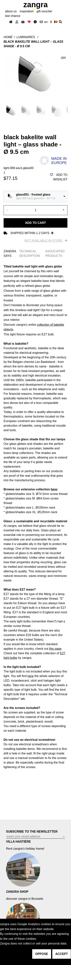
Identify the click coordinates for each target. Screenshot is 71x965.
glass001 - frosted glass (33, 194)
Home (8, 37)
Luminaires (26, 37)
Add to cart (35, 222)
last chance (12, 15)
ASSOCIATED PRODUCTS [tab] (55, 253)
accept (61, 954)
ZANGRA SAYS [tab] (10, 253)
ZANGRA (35, 4)
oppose (41, 954)
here (54, 489)
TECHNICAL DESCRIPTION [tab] (29, 253)
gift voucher (44, 11)
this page (55, 648)
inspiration (27, 11)
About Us (11, 11)
